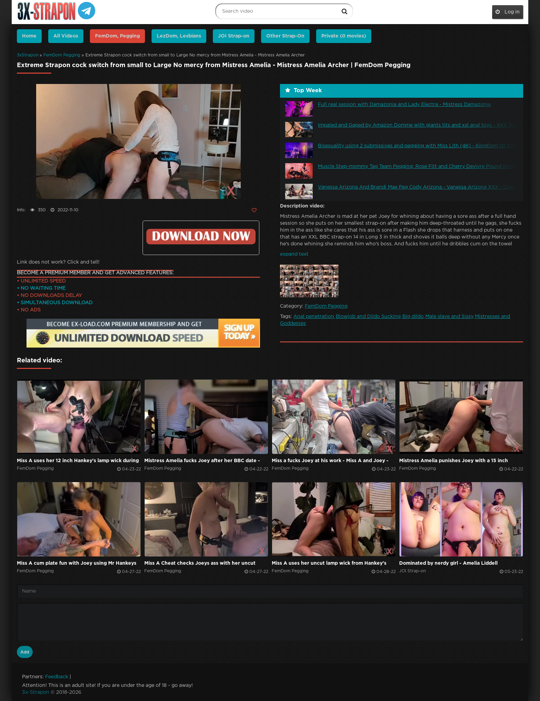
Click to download (201, 236)
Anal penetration (313, 317)
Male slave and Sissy (449, 317)
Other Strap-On (285, 36)
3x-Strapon (35, 692)
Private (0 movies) (343, 36)
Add (24, 652)
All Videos (65, 36)
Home (29, 36)
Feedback (56, 677)
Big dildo (413, 317)
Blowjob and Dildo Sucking (368, 317)
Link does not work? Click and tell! (58, 262)
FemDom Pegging (61, 55)
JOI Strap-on (233, 36)
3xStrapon (27, 55)
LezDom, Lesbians (179, 36)
